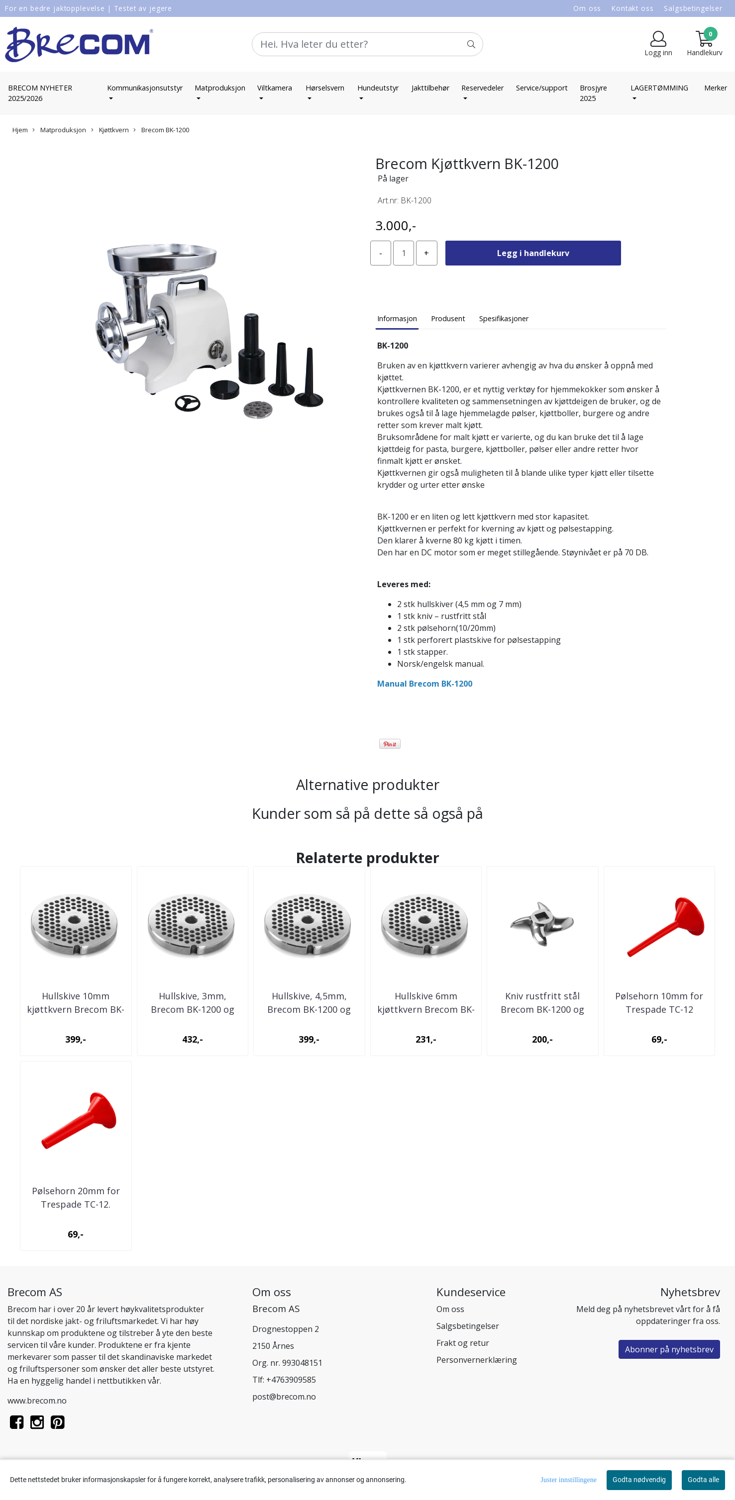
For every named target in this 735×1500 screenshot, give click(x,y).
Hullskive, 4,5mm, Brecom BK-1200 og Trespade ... (309, 1009)
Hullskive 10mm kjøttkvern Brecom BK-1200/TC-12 (75, 1009)
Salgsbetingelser (693, 8)
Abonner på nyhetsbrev (669, 1349)
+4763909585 (291, 1379)
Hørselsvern (325, 87)
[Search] (368, 44)
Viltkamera (274, 87)
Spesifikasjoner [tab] (503, 318)
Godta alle (703, 1480)
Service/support (542, 87)
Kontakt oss (632, 8)
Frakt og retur (462, 1342)
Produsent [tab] (448, 318)
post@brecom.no (284, 1396)
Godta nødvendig (639, 1480)
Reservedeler (482, 87)
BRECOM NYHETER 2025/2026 (40, 93)
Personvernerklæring (476, 1359)
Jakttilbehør (430, 87)
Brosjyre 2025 (593, 93)
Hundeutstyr (378, 87)
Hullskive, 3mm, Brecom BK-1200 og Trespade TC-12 (192, 1009)
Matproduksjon (220, 87)
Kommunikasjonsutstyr (145, 87)
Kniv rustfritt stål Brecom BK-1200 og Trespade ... (542, 1009)
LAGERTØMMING (659, 87)
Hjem (20, 129)
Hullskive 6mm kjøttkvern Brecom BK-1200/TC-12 (426, 1009)
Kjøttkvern (110, 129)
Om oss (587, 8)
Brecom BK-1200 (161, 129)
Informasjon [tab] (397, 318)
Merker (715, 87)
